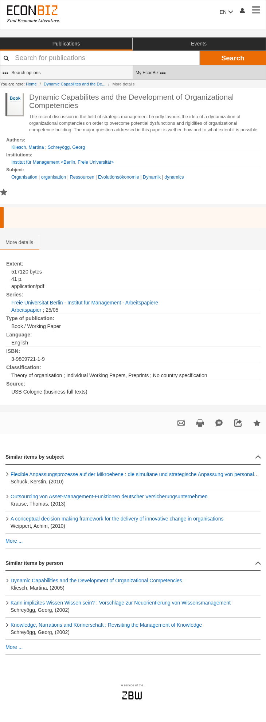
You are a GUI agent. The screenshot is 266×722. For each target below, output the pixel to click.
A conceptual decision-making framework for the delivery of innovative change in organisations (117, 519)
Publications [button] (66, 44)
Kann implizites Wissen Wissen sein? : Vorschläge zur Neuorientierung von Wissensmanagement (121, 603)
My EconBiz (151, 73)
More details (19, 242)
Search (233, 58)
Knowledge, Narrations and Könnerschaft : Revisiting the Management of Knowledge (106, 625)
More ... (14, 541)
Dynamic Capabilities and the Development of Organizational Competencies (96, 580)
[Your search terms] (100, 58)
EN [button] (226, 12)
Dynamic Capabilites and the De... (74, 84)
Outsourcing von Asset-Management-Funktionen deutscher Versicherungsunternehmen (109, 496)
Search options (21, 73)
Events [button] (199, 44)
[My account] (242, 10)
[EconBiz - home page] (32, 13)
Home (31, 84)
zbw (132, 695)
